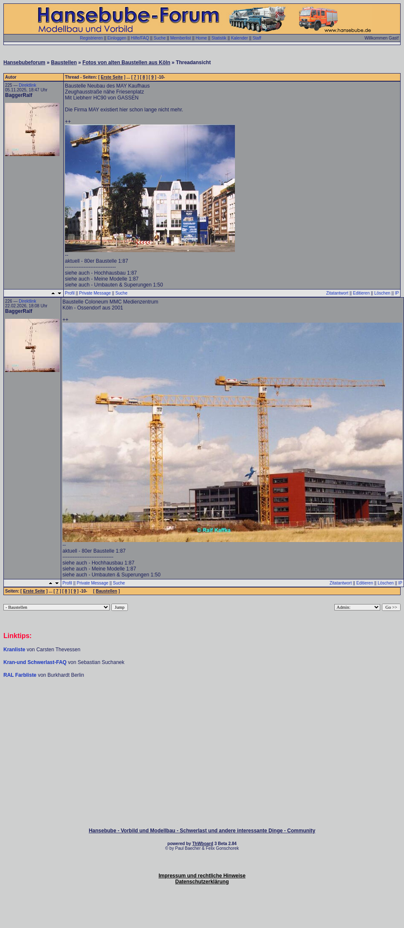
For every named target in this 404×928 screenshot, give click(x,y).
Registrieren (91, 38)
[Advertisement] (202, 704)
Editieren (361, 293)
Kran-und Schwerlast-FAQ (35, 662)
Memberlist (180, 38)
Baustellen (64, 62)
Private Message (94, 293)
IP (397, 293)
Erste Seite (112, 77)
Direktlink (27, 85)
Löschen (382, 293)
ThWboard (202, 843)
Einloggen (116, 38)
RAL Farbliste (20, 675)
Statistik (219, 38)
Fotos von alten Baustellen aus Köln (126, 62)
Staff (256, 38)
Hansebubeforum (24, 62)
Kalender (239, 38)
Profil (70, 293)
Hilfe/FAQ (140, 38)
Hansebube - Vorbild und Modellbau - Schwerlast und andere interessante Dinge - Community (202, 831)
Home (201, 38)
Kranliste (14, 650)
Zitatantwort (337, 293)
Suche (160, 38)
